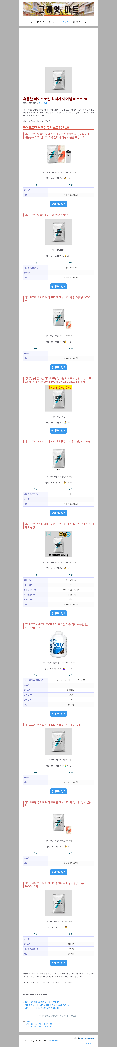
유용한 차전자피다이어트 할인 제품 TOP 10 (42, 1002)
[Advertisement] (58, 49)
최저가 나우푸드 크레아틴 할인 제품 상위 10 (42, 1008)
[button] (86, 22)
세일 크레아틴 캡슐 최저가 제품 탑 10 (38, 1026)
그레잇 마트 (64, 22)
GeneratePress (52, 1041)
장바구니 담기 (58, 204)
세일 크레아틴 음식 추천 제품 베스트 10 (39, 1024)
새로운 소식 (40, 22)
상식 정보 (52, 22)
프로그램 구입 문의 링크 (84, 1043)
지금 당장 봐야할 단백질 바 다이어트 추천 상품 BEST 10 (47, 1005)
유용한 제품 (76, 22)
